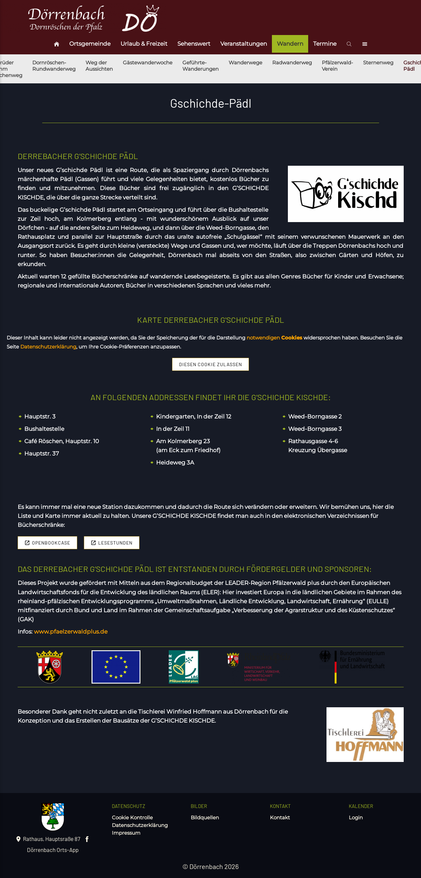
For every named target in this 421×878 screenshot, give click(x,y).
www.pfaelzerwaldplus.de (70, 631)
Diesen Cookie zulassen (210, 364)
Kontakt (280, 817)
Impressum (126, 833)
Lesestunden (111, 543)
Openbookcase (47, 543)
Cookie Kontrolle (132, 817)
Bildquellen (205, 817)
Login (356, 817)
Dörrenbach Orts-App (53, 849)
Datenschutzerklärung (140, 825)
